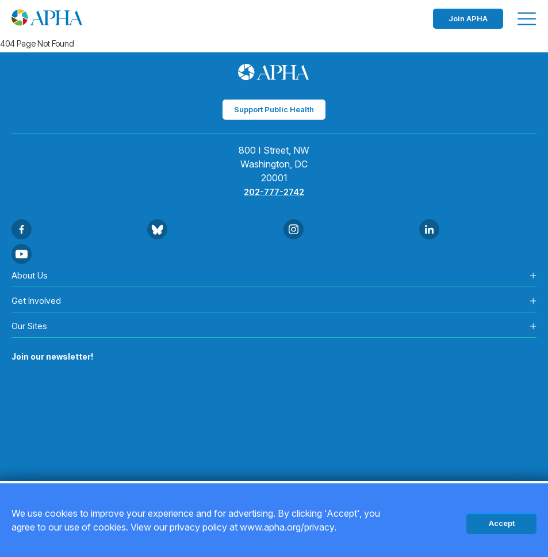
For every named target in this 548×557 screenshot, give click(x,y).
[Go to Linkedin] (429, 229)
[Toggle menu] (526, 18)
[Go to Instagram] (293, 229)
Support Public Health (274, 109)
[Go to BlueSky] (157, 229)
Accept (502, 523)
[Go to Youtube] (22, 254)
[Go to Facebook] (22, 229)
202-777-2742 (274, 191)
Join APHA (468, 18)
